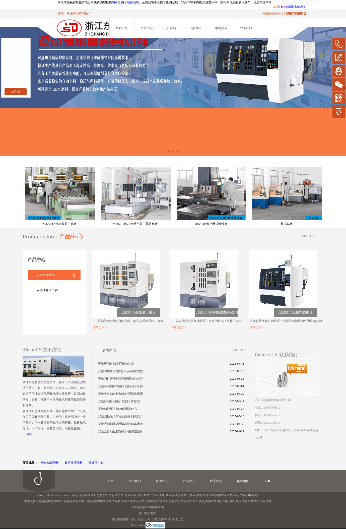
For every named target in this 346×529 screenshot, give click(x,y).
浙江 (134, 519)
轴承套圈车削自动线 (125, 2)
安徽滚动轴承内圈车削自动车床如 (120, 386)
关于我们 (135, 481)
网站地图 (243, 481)
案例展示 (221, 28)
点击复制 (80, 495)
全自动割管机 (50, 463)
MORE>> (309, 236)
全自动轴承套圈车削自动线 (183, 495)
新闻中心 (196, 28)
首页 (111, 481)
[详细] (30, 434)
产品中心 (147, 28)
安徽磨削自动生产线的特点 (116, 363)
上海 (154, 519)
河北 (175, 519)
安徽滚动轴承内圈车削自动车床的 (120, 424)
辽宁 (181, 519)
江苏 (141, 519)
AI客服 (15, 92)
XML (267, 481)
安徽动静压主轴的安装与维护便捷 (120, 371)
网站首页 (122, 28)
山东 (148, 519)
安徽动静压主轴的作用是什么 (117, 409)
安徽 (161, 519)
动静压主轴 (96, 463)
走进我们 (171, 28)
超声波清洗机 (74, 463)
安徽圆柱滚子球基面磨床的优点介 (120, 416)
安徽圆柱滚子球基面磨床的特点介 (120, 378)
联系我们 (246, 28)
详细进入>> (100, 327)
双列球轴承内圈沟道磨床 (218, 495)
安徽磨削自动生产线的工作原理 (119, 401)
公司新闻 (109, 350)
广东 (168, 519)
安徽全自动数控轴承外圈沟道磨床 (120, 393)
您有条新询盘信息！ (289, 7)
